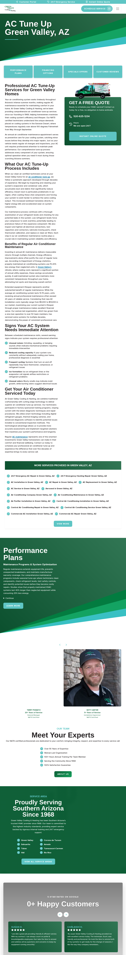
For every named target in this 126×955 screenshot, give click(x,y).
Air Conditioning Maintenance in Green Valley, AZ (81, 495)
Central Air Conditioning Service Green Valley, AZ (88, 507)
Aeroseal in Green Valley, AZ (59, 488)
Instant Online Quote (98, 2)
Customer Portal (26, 2)
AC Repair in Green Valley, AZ (63, 482)
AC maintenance (20, 437)
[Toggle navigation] (117, 8)
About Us (63, 774)
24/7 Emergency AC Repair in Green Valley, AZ (33, 476)
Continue (9, 598)
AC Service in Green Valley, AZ (25, 488)
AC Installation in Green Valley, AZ (27, 482)
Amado (47, 844)
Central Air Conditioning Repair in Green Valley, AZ (35, 507)
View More (63, 524)
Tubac (24, 848)
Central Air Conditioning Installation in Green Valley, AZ (82, 501)
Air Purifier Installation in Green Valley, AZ (30, 501)
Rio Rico (47, 852)
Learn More (14, 605)
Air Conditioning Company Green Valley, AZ (31, 495)
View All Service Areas (38, 861)
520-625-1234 (81, 116)
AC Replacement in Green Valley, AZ (100, 482)
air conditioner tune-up (39, 177)
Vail (22, 852)
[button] (59, 644)
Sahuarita (25, 844)
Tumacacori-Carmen (53, 848)
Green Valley (27, 840)
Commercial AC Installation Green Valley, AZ (32, 514)
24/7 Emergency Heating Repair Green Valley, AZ (84, 476)
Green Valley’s (44, 267)
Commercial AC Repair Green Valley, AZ (77, 514)
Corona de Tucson (52, 840)
